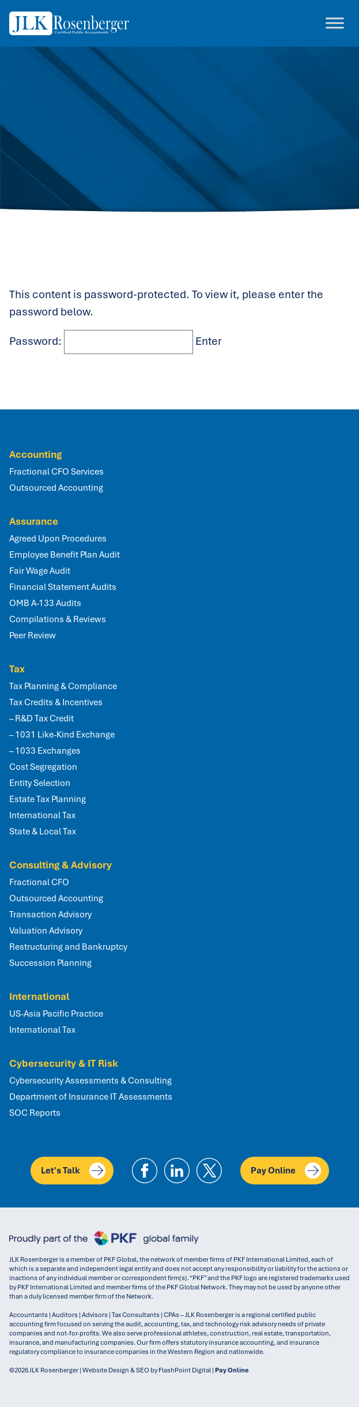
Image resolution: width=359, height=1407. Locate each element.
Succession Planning (50, 963)
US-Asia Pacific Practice (56, 1013)
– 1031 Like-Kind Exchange (62, 734)
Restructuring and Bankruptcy (68, 947)
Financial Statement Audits (62, 587)
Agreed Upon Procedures (58, 538)
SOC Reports (35, 1113)
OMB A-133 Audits (45, 603)
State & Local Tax (42, 831)
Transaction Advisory (50, 914)
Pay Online (286, 1171)
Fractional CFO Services (56, 471)
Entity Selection (39, 783)
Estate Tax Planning (47, 799)
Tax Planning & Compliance (63, 686)
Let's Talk (73, 1171)
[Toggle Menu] (335, 23)
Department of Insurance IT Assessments (90, 1097)
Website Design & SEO (115, 1370)
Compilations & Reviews (57, 619)
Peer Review (32, 635)
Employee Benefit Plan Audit (64, 554)
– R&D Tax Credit (41, 718)
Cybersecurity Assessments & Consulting (90, 1080)
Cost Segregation (43, 767)
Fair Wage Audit (39, 571)
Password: (101, 341)
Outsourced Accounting (56, 488)
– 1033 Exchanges (45, 751)
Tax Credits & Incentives (56, 702)
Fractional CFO (39, 882)
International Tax (42, 815)
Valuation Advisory (45, 930)
